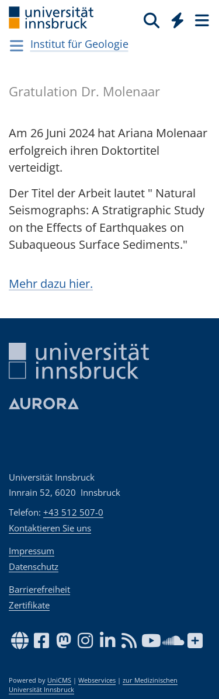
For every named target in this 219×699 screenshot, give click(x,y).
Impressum (31, 551)
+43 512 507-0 (73, 512)
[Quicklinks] (178, 20)
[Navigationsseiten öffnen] (16, 45)
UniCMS (59, 680)
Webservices (97, 680)
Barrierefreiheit (39, 589)
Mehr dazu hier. (51, 283)
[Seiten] (201, 20)
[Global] (174, 18)
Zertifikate (29, 605)
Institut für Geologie (79, 44)
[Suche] (151, 20)
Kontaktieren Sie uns (50, 528)
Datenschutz (33, 566)
